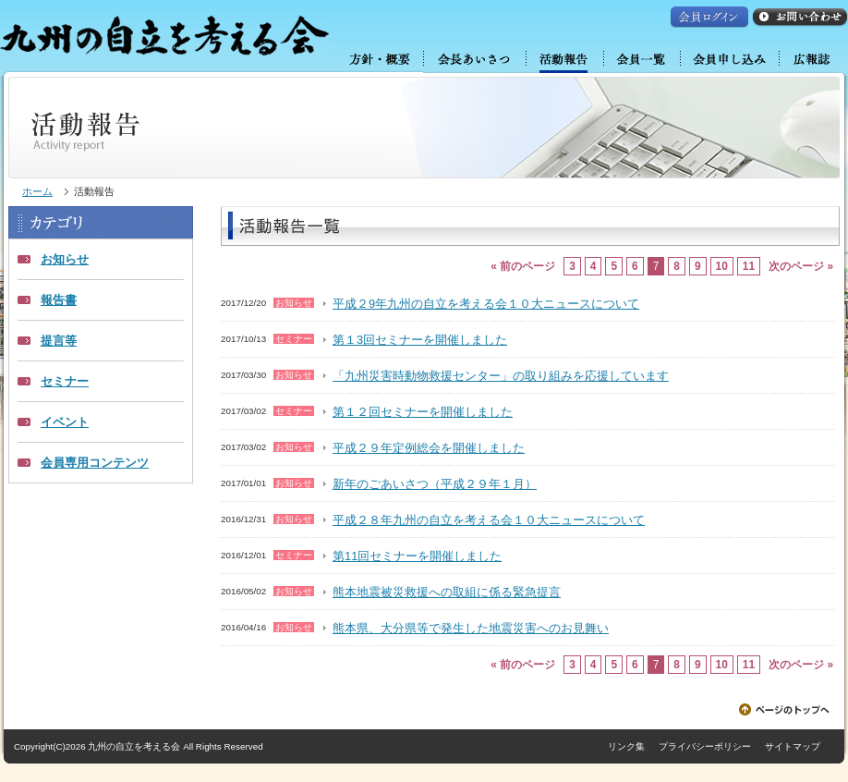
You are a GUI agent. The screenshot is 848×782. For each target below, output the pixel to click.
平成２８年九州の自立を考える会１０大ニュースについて (489, 520)
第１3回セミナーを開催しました (420, 340)
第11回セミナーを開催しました (417, 556)
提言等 (59, 341)
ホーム (37, 191)
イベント (65, 422)
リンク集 (626, 746)
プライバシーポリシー (705, 746)
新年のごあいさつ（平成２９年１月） (435, 484)
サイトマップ (792, 746)
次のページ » (801, 266)
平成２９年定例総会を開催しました (429, 448)
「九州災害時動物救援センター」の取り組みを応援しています (501, 376)
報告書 (59, 300)
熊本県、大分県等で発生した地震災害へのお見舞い (471, 628)
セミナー (65, 381)
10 (722, 266)
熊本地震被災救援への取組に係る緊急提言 (447, 592)
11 (749, 266)
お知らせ (65, 259)
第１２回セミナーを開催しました (423, 412)
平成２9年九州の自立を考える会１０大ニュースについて (486, 304)
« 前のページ (523, 266)
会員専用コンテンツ (95, 463)
